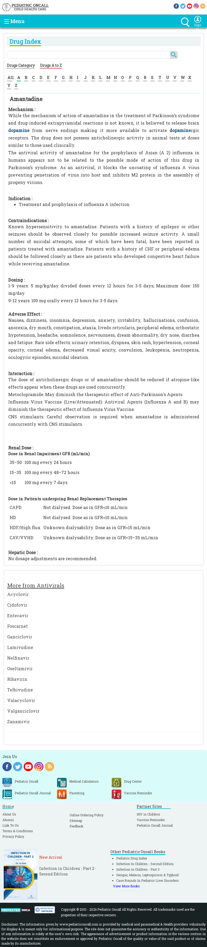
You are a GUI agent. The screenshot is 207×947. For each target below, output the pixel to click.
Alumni (8, 820)
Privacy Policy (13, 836)
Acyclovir (18, 594)
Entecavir (17, 615)
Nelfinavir (18, 658)
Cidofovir (17, 605)
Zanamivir (18, 721)
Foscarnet (17, 626)
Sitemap (76, 820)
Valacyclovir (21, 700)
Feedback (76, 826)
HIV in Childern (148, 814)
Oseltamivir (20, 668)
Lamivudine (20, 647)
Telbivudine (20, 689)
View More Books (126, 886)
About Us (9, 814)
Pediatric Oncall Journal (155, 825)
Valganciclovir (23, 711)
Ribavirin (17, 679)
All (10, 77)
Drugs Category (21, 65)
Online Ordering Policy (87, 815)
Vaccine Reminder (151, 820)
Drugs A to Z (51, 65)
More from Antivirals (35, 585)
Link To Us (10, 825)
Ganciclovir (19, 636)
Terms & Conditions (17, 831)
